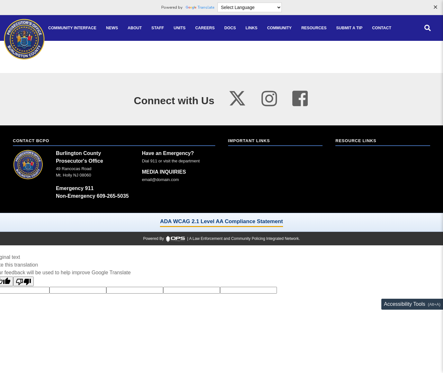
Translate (200, 7)
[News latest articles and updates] (112, 28)
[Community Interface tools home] (72, 28)
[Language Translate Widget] (249, 7)
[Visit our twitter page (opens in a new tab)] (237, 96)
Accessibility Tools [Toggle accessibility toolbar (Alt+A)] (404, 304)
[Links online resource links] (251, 28)
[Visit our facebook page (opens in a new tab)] (300, 98)
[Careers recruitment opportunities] (205, 28)
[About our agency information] (135, 28)
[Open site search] (428, 28)
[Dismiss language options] (435, 8)
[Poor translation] (23, 281)
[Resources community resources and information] (314, 28)
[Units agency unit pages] (179, 28)
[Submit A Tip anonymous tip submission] (349, 28)
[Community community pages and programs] (279, 28)
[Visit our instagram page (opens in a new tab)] (269, 98)
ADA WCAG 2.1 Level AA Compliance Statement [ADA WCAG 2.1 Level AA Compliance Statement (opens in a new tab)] (221, 221)
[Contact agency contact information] (381, 28)
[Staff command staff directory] (157, 28)
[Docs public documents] (230, 28)
